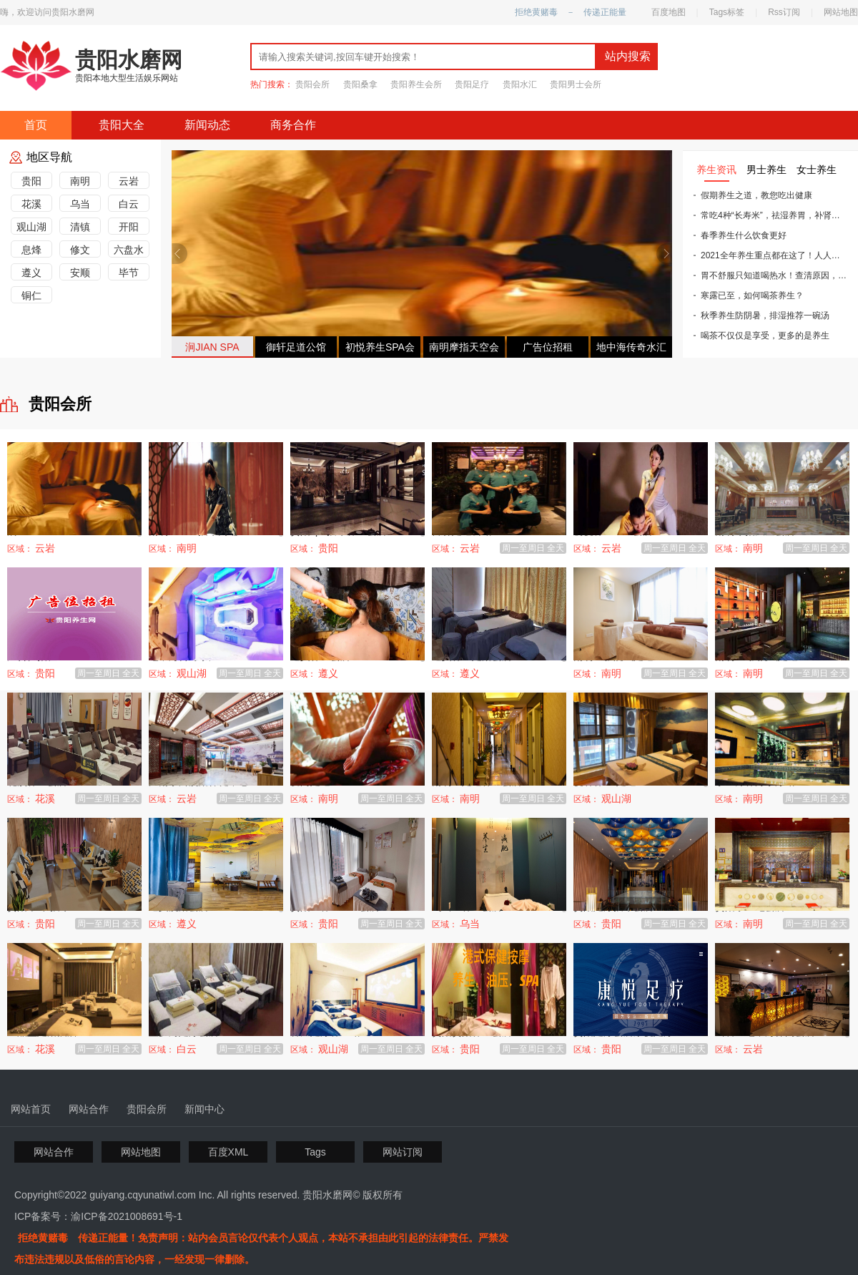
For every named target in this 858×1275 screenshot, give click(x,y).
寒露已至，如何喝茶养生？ (749, 295)
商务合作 (293, 125)
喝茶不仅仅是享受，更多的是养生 (761, 336)
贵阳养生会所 (416, 84)
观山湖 (31, 227)
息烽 (31, 249)
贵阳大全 (121, 125)
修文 (80, 249)
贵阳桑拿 (360, 84)
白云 (129, 204)
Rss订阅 (784, 12)
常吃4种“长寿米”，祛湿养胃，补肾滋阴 (770, 215)
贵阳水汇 (520, 84)
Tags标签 (726, 12)
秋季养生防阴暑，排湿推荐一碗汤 (761, 316)
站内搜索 (628, 56)
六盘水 (129, 249)
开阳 (129, 227)
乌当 (80, 204)
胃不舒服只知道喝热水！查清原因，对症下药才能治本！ (770, 275)
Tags (315, 1152)
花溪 (31, 204)
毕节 (129, 272)
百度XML (228, 1152)
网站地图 (841, 12)
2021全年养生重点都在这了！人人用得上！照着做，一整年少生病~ (770, 255)
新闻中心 (204, 1109)
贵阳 (31, 181)
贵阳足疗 (472, 84)
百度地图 (668, 12)
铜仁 (31, 295)
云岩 (129, 181)
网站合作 (89, 1109)
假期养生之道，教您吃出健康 (753, 195)
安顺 (80, 272)
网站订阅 (403, 1152)
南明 (80, 181)
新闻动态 (207, 125)
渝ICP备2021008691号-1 (126, 1216)
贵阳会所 (312, 84)
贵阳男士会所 (575, 84)
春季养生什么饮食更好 (740, 235)
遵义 (31, 272)
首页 (35, 125)
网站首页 (31, 1109)
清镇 (80, 227)
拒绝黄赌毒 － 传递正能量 (570, 12)
